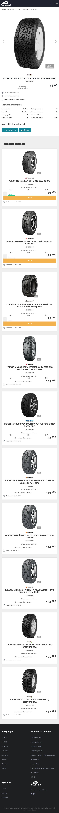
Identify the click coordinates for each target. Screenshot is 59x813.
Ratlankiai (5, 738)
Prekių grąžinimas (36, 742)
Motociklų (5, 764)
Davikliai (4, 742)
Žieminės (4, 759)
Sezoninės (5, 755)
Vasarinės (5, 751)
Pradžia (4, 9)
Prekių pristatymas (36, 738)
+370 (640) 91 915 (10, 130)
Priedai (4, 768)
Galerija (33, 777)
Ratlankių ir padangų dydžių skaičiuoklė (43, 755)
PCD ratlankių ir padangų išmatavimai (42, 768)
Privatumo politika (36, 751)
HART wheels (35, 773)
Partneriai (5, 797)
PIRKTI (29, 198)
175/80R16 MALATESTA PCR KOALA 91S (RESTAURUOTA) (22, 9)
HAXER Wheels (35, 759)
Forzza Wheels (35, 764)
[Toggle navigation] (57, 3)
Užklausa (25, 130)
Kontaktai (4, 789)
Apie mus (4, 793)
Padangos (5, 746)
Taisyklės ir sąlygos (36, 746)
